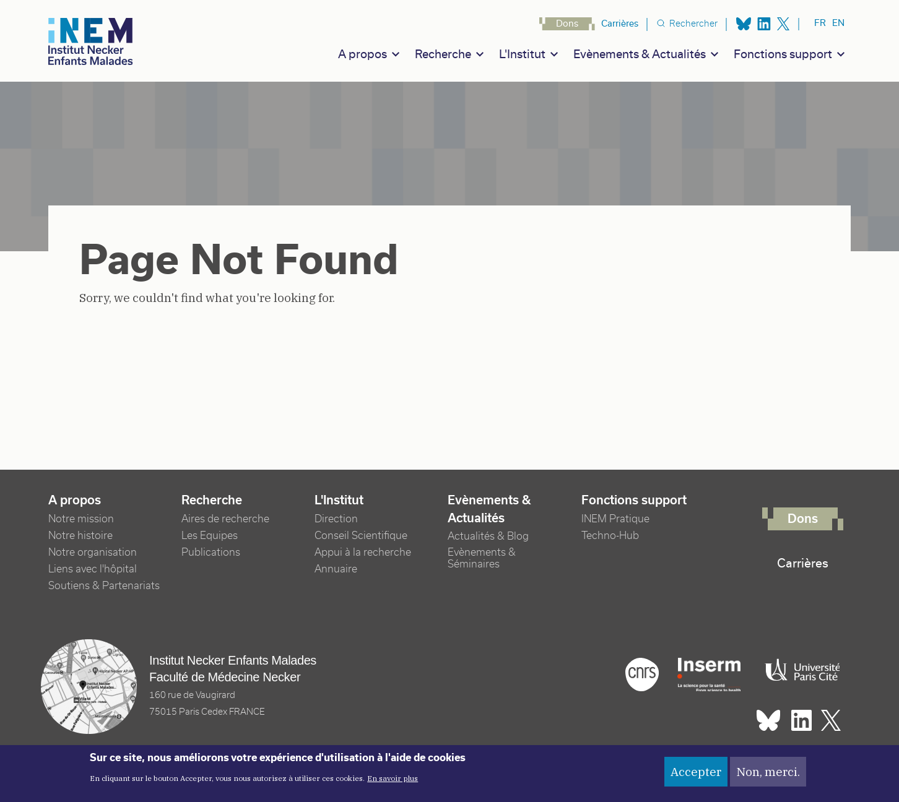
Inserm (708, 674)
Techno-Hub (610, 535)
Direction (336, 519)
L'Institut (522, 54)
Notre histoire (80, 535)
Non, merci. (768, 776)
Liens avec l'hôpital (92, 569)
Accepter (696, 776)
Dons (567, 23)
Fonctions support (783, 54)
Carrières (619, 23)
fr (820, 23)
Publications (210, 552)
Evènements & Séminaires (482, 558)
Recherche (443, 54)
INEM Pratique (615, 519)
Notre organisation (92, 552)
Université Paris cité (799, 670)
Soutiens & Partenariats (104, 586)
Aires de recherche (225, 519)
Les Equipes (209, 535)
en (838, 23)
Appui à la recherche (363, 552)
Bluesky (743, 23)
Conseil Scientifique (361, 535)
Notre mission (81, 519)
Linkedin (764, 23)
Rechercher (693, 23)
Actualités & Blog (488, 536)
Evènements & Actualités (639, 54)
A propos (362, 54)
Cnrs (642, 674)
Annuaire (336, 569)
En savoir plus (392, 783)
